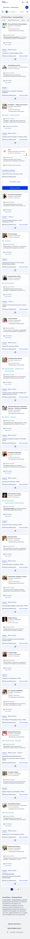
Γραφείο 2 (10, 216)
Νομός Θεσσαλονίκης (13, 20)
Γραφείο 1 (4, 49)
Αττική (3, 20)
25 (18, 889)
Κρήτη (23, 20)
